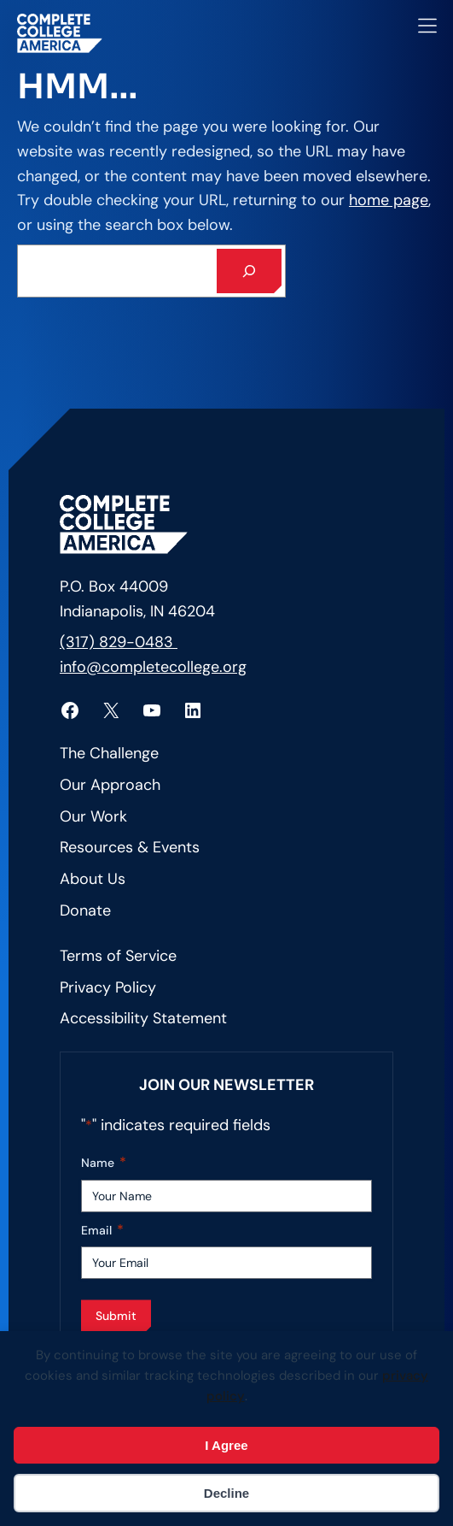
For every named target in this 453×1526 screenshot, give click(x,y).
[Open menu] (427, 25)
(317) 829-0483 (118, 642)
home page (388, 200)
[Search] (249, 271)
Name (103, 1163)
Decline (226, 1493)
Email (102, 1230)
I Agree (226, 1445)
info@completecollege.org (153, 667)
